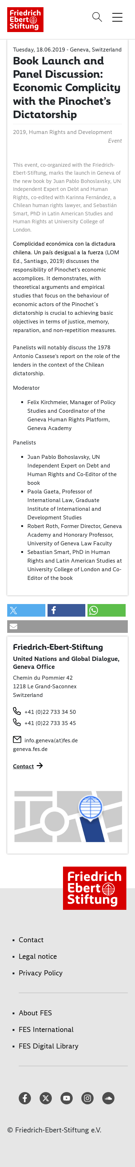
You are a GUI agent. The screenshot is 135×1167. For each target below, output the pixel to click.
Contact (31, 939)
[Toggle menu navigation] (117, 17)
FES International (46, 1029)
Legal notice (38, 956)
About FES (35, 1013)
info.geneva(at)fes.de (51, 740)
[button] (26, 610)
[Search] (98, 17)
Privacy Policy (41, 973)
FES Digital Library (48, 1046)
